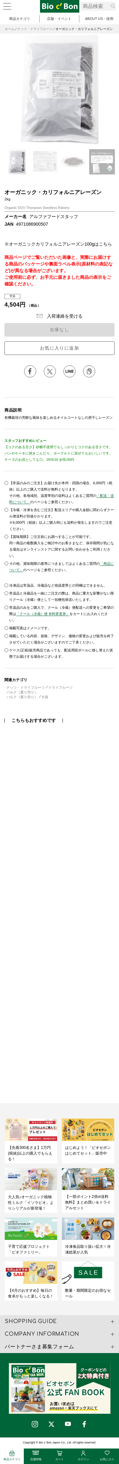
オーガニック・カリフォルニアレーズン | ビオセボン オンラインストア (59, 6)
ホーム (9, 29)
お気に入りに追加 (59, 348)
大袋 (44, 697)
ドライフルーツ (60, 687)
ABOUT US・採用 (99, 19)
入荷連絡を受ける (65, 316)
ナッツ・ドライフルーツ (34, 29)
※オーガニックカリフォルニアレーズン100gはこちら (58, 244)
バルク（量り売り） (22, 692)
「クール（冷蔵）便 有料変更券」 (42, 614)
